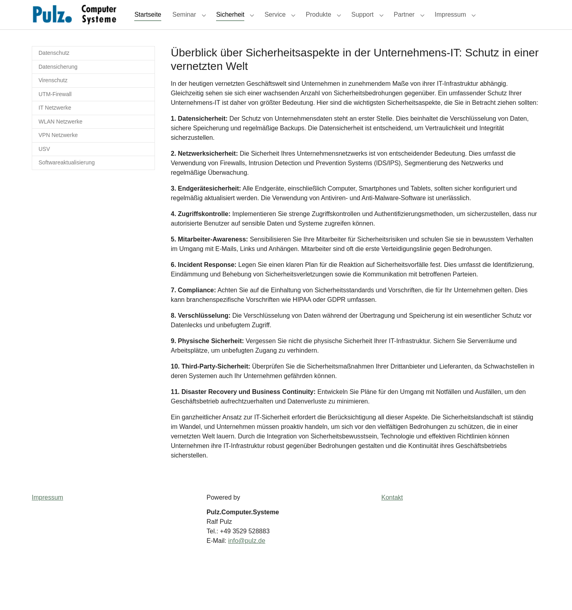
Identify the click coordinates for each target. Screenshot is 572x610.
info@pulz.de (246, 555)
